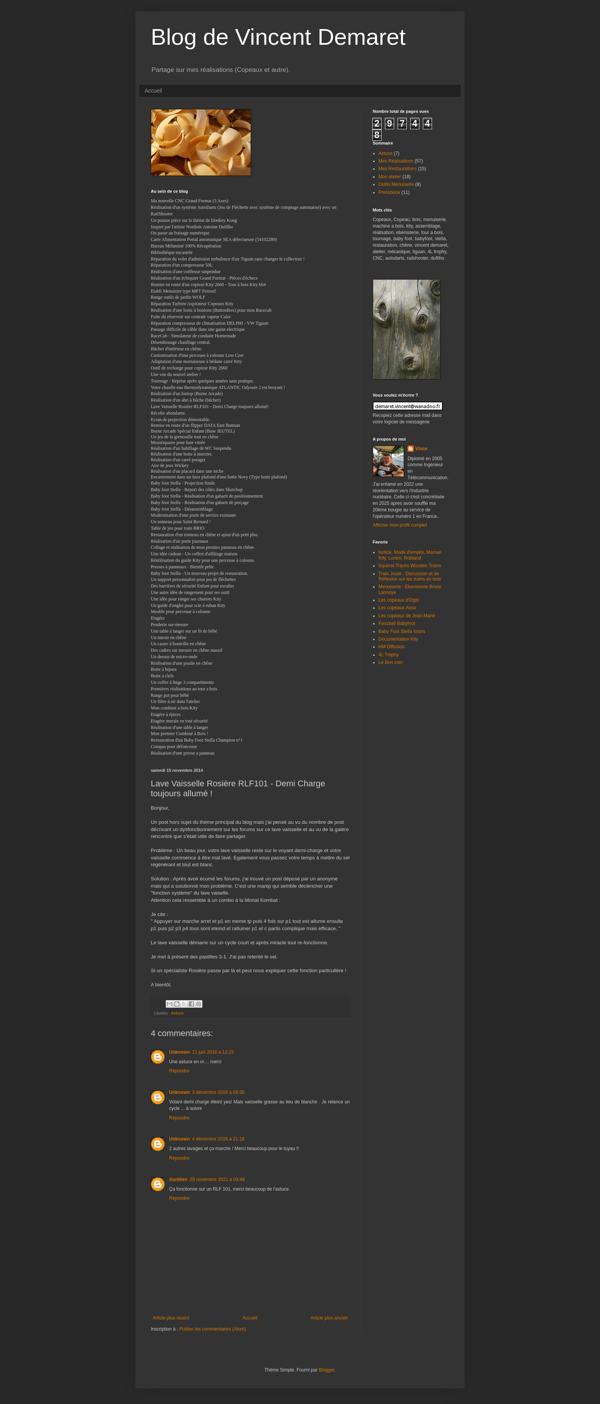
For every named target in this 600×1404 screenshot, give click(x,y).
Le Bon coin (390, 662)
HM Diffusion (391, 646)
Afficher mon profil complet (400, 525)
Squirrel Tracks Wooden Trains (409, 565)
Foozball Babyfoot (396, 623)
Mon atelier (389, 176)
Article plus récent (171, 1318)
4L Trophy (388, 654)
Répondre (179, 1071)
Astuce (177, 1013)
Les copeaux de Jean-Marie (406, 615)
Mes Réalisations (395, 161)
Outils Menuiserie (396, 184)
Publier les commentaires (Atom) (212, 1329)
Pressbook (389, 192)
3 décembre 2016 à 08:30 (218, 1092)
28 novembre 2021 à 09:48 (217, 1179)
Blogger (326, 1370)
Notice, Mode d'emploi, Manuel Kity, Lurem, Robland (409, 555)
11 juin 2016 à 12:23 (213, 1052)
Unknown (179, 1052)
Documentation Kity (398, 639)
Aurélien (178, 1179)
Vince (421, 448)
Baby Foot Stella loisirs (401, 631)
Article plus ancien (329, 1318)
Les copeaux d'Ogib (398, 600)
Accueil (153, 91)
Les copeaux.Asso (397, 607)
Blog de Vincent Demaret (278, 37)
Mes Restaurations (397, 168)
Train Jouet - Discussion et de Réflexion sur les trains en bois (409, 576)
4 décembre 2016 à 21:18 (218, 1139)
